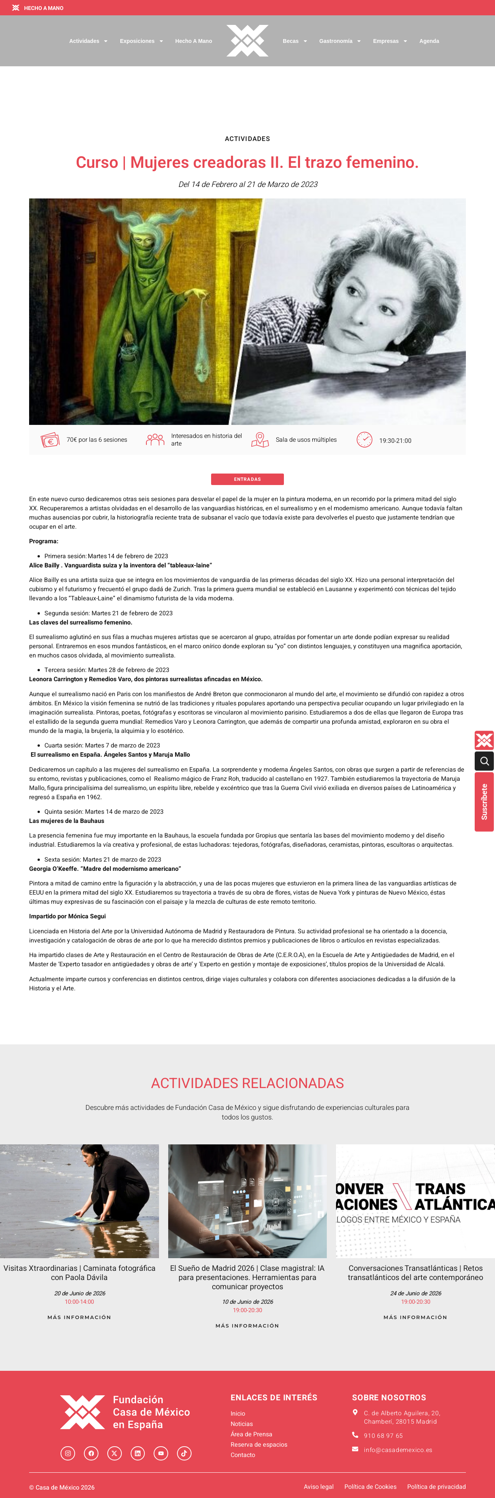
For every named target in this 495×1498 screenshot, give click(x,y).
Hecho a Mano (193, 41)
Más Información (79, 1317)
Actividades (89, 41)
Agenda (429, 41)
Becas (295, 41)
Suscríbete (484, 802)
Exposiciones (142, 41)
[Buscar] (484, 761)
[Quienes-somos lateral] (484, 740)
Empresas (390, 41)
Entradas (247, 479)
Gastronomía (341, 41)
